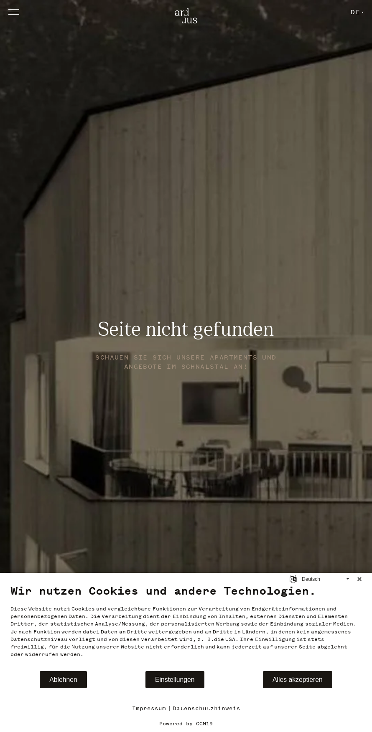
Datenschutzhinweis (206, 708)
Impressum (149, 708)
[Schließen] (359, 579)
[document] (186, 627)
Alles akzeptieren (298, 679)
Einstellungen (175, 679)
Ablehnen (63, 679)
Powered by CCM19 (186, 723)
